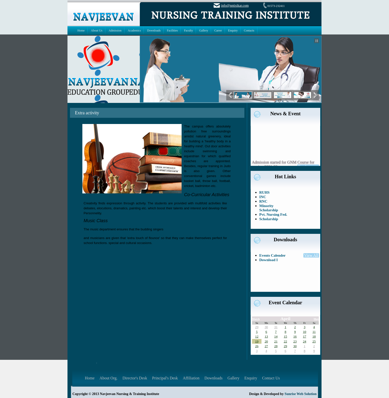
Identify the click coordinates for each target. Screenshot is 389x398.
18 (314, 336)
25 (314, 341)
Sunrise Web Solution (301, 394)
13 (266, 336)
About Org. (108, 378)
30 (266, 327)
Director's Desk (135, 378)
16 (294, 336)
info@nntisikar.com (235, 5)
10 (304, 332)
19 (256, 341)
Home (90, 378)
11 (314, 332)
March (256, 319)
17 (304, 336)
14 (275, 336)
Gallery (233, 378)
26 (256, 346)
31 (275, 327)
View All (311, 255)
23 (294, 341)
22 (285, 341)
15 (285, 336)
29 (256, 327)
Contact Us (271, 378)
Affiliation (191, 378)
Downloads (213, 378)
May (316, 319)
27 (266, 346)
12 (256, 336)
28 (275, 346)
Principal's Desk (165, 378)
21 (275, 341)
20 (266, 341)
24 (304, 341)
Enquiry (250, 378)
